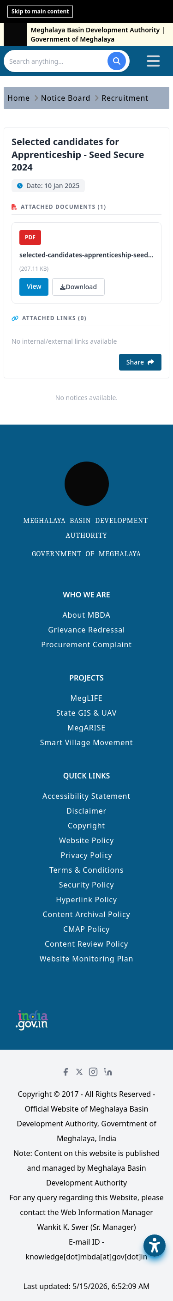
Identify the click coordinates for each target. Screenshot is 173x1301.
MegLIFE (87, 698)
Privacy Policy (86, 855)
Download (78, 286)
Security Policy (86, 885)
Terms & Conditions (86, 870)
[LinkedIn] (108, 1071)
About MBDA (86, 615)
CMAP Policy (86, 929)
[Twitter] (79, 1071)
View (34, 286)
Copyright (86, 826)
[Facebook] (65, 1071)
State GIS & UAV (86, 713)
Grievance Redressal (86, 630)
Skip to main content (40, 11)
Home (18, 98)
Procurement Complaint (86, 644)
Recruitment (125, 98)
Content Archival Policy (87, 914)
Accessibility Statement (86, 796)
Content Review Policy (86, 944)
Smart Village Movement (86, 742)
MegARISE (86, 728)
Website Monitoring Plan (87, 959)
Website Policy (86, 840)
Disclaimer (86, 811)
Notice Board (65, 98)
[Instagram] (93, 1071)
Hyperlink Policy (86, 899)
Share (140, 362)
